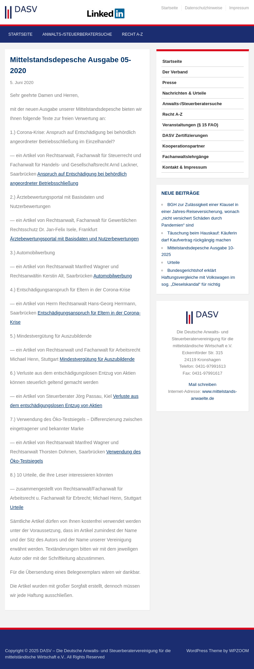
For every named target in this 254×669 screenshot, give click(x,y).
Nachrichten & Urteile (184, 93)
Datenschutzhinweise (203, 8)
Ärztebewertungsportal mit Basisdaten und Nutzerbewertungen (74, 238)
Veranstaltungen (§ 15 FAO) (190, 124)
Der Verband (175, 71)
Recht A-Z (132, 34)
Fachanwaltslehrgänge (185, 156)
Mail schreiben (202, 384)
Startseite (169, 8)
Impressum (239, 8)
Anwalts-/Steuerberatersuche (77, 34)
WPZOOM (239, 650)
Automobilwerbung (113, 275)
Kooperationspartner (183, 146)
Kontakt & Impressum (184, 167)
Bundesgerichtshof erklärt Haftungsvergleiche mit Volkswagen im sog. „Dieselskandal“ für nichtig (198, 277)
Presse (169, 82)
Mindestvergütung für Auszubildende (97, 359)
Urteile (173, 262)
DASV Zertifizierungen (185, 135)
